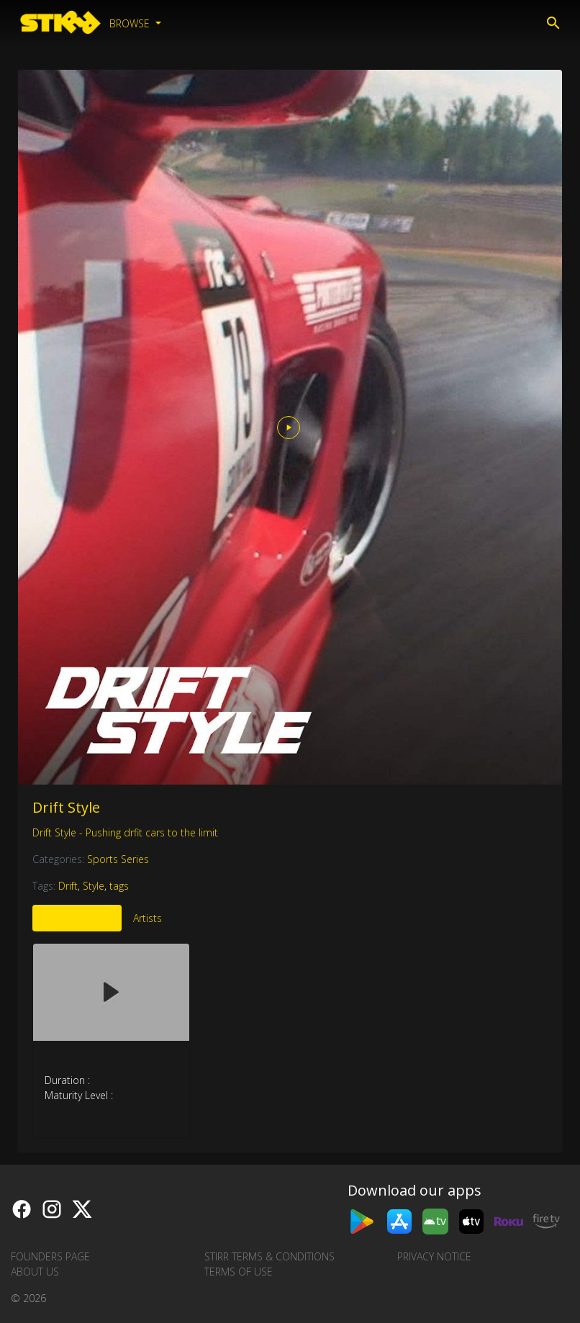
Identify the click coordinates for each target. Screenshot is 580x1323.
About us (35, 1271)
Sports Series (118, 859)
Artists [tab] (147, 918)
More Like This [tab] (77, 918)
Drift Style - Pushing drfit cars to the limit (125, 832)
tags (119, 886)
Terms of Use (238, 1271)
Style (93, 886)
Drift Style (66, 807)
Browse (131, 23)
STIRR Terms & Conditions (269, 1256)
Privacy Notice (434, 1256)
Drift (68, 886)
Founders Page (50, 1256)
